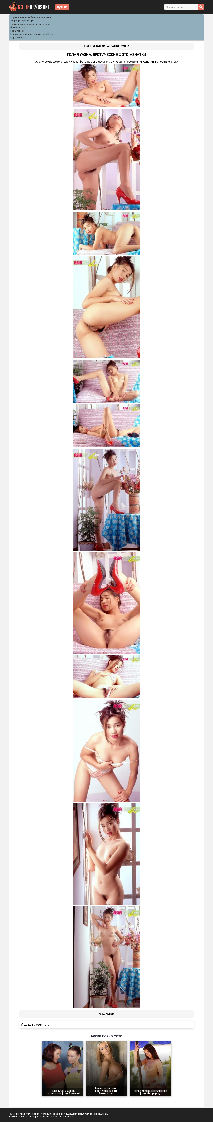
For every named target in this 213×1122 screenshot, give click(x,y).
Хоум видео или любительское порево (30, 17)
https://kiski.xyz (18, 37)
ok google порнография (22, 20)
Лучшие (62, 7)
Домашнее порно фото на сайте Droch (30, 24)
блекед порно (17, 27)
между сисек (17, 31)
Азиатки (108, 1013)
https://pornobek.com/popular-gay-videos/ (32, 34)
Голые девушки (17, 1114)
